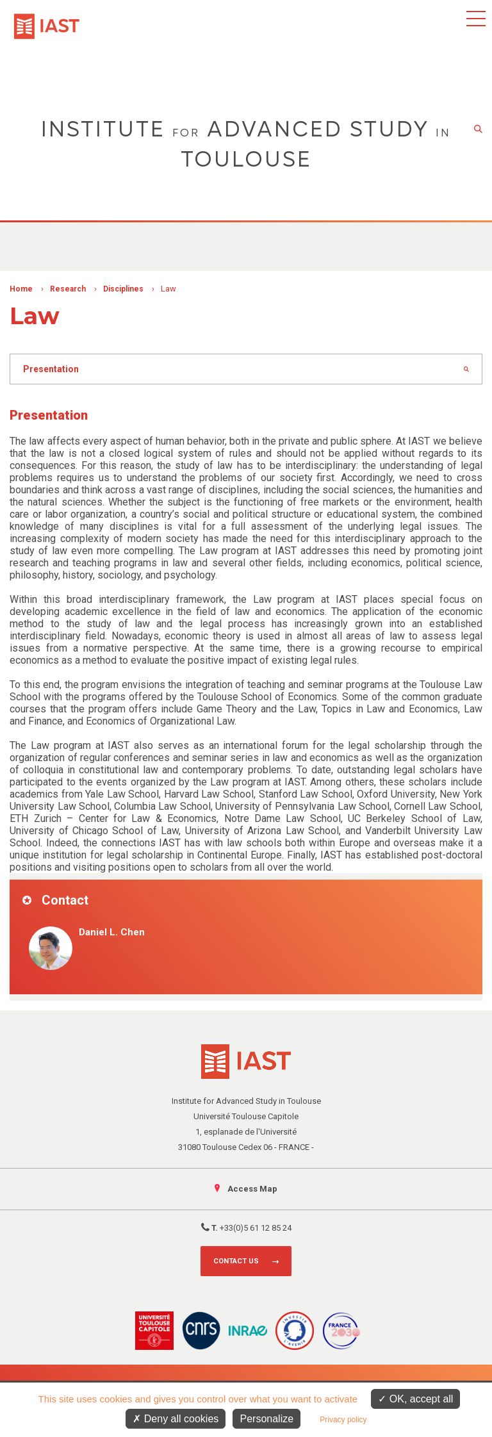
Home (21, 288)
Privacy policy (343, 1419)
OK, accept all (415, 1398)
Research (68, 288)
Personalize (266, 1418)
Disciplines (123, 288)
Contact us (236, 1261)
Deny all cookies (175, 1418)
